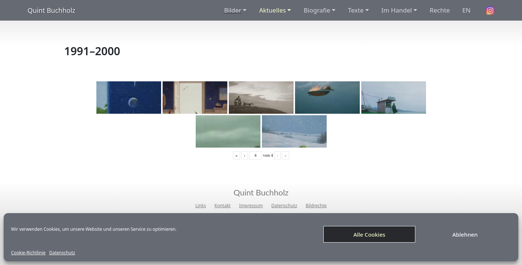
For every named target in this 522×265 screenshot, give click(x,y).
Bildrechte (316, 206)
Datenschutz (62, 253)
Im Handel (396, 10)
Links (200, 206)
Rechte (440, 10)
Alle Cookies (370, 234)
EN (466, 10)
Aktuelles (272, 10)
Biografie (316, 10)
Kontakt (222, 206)
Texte (355, 10)
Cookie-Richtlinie (28, 253)
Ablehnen (465, 234)
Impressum (251, 206)
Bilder (232, 10)
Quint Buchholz (51, 10)
